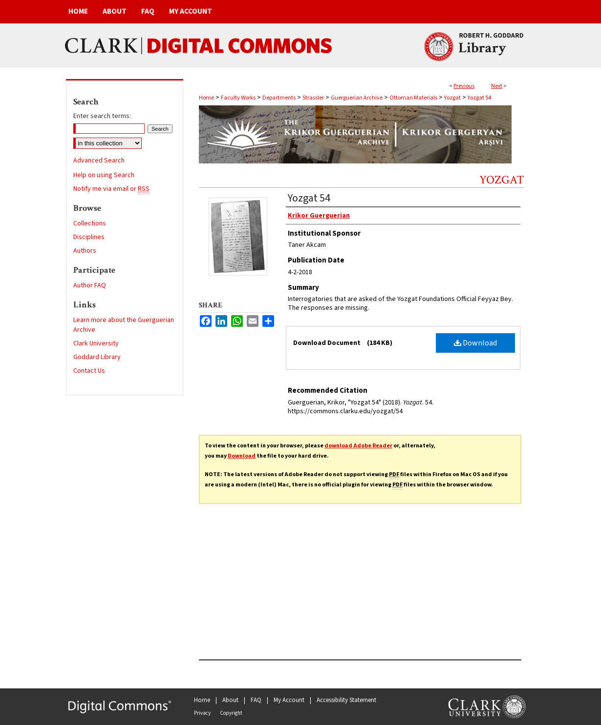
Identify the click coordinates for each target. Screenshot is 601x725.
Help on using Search (103, 175)
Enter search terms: (102, 116)
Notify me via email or (111, 189)
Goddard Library (97, 357)
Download (475, 343)
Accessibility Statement (346, 700)
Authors (84, 251)
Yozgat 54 (479, 98)
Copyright (231, 713)
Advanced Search (99, 160)
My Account (289, 700)
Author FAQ (89, 285)
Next (496, 86)
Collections (89, 223)
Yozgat (452, 98)
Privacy (202, 713)
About (230, 700)
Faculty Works (238, 98)
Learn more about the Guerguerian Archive (123, 325)
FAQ (256, 700)
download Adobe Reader (358, 446)
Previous (463, 86)
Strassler (313, 98)
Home (206, 98)
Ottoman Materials (413, 98)
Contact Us (89, 371)
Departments (279, 98)
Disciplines (89, 237)
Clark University (96, 343)
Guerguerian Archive (357, 98)
